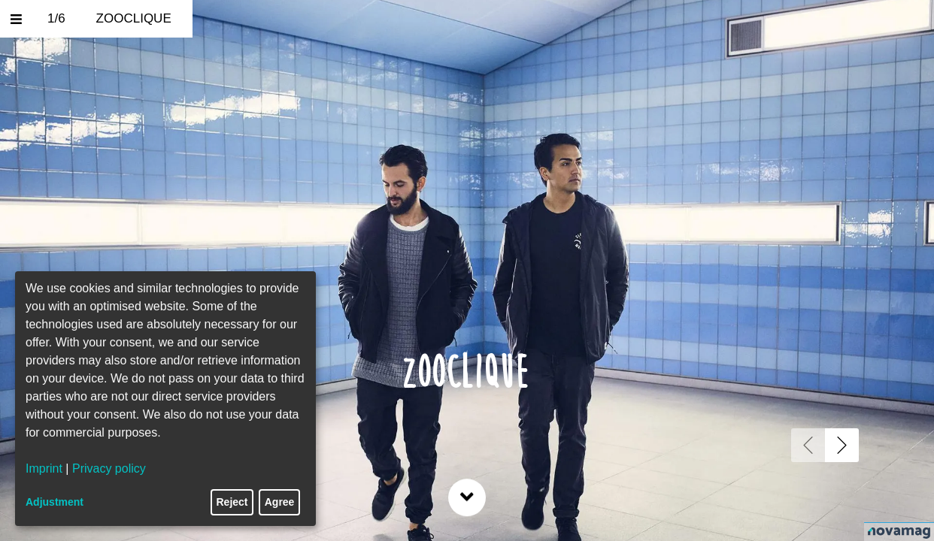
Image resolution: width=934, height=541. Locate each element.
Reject (232, 502)
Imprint (44, 468)
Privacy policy (109, 468)
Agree (280, 502)
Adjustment (54, 502)
